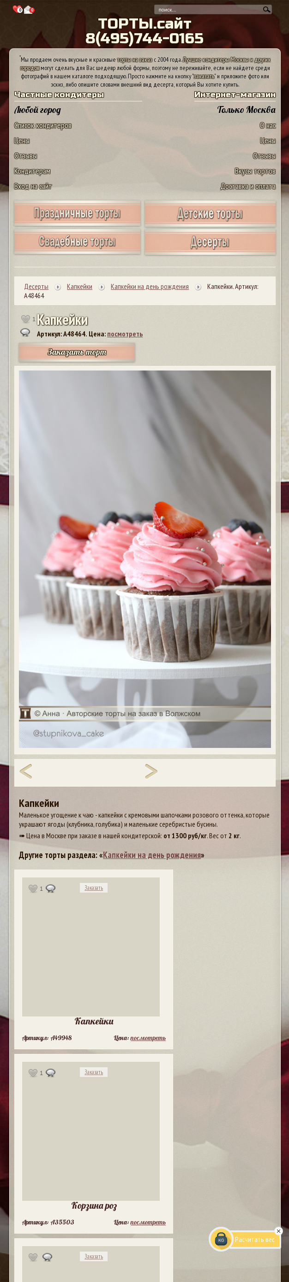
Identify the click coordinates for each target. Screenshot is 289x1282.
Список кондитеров (43, 125)
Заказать (93, 888)
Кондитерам (32, 170)
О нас (268, 125)
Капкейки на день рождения (152, 854)
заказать (204, 76)
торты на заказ (134, 59)
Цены (22, 140)
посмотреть (125, 333)
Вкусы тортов (255, 170)
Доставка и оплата (248, 186)
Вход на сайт (33, 186)
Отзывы (25, 155)
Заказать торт (77, 352)
